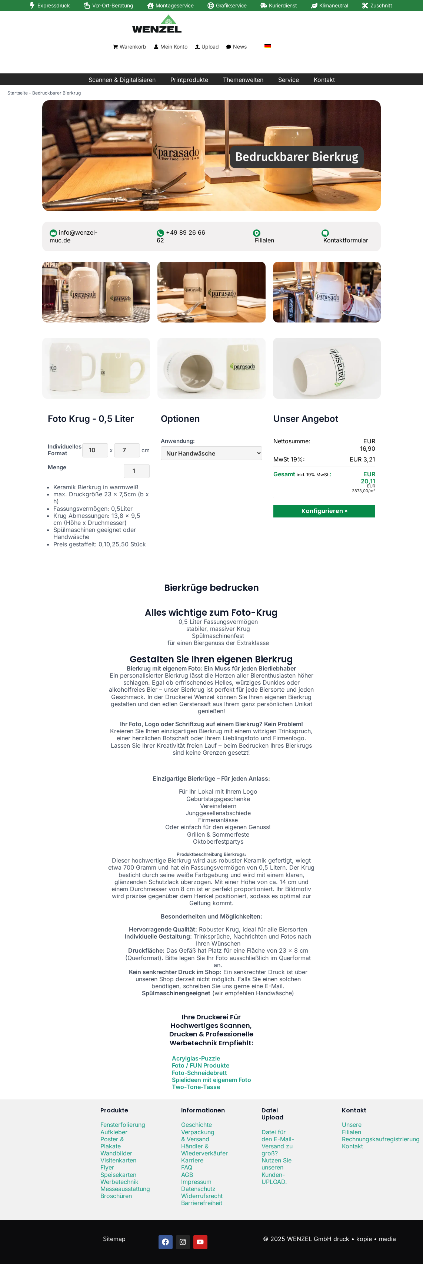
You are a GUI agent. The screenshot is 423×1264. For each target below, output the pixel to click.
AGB (187, 1174)
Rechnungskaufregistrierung (381, 1139)
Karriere (192, 1160)
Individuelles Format (59, 450)
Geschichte (196, 1124)
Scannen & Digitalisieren (122, 79)
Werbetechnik (119, 1181)
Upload (210, 46)
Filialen (264, 240)
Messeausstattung (125, 1188)
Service (288, 79)
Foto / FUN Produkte (200, 1065)
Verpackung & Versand (197, 1135)
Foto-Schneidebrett (199, 1072)
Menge (57, 467)
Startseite (17, 93)
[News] (228, 46)
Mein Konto (173, 46)
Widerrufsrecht (202, 1196)
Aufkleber (113, 1132)
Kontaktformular (345, 240)
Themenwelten (243, 79)
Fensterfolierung (122, 1124)
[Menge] (137, 471)
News (240, 46)
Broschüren (116, 1196)
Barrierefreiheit (201, 1203)
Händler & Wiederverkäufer (204, 1149)
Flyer (107, 1167)
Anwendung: (178, 441)
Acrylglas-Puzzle (196, 1058)
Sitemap (114, 1239)
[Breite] (95, 450)
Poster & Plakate (112, 1142)
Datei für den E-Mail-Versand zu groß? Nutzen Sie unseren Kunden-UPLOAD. (278, 1156)
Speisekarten (118, 1174)
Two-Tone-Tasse (196, 1087)
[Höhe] (127, 450)
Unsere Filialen (352, 1128)
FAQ (186, 1167)
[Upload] (197, 46)
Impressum (196, 1181)
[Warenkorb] (115, 46)
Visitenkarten (118, 1160)
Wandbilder (116, 1153)
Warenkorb (133, 46)
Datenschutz (198, 1188)
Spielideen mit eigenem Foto (211, 1079)
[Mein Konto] (156, 46)
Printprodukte (189, 79)
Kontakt (324, 79)
